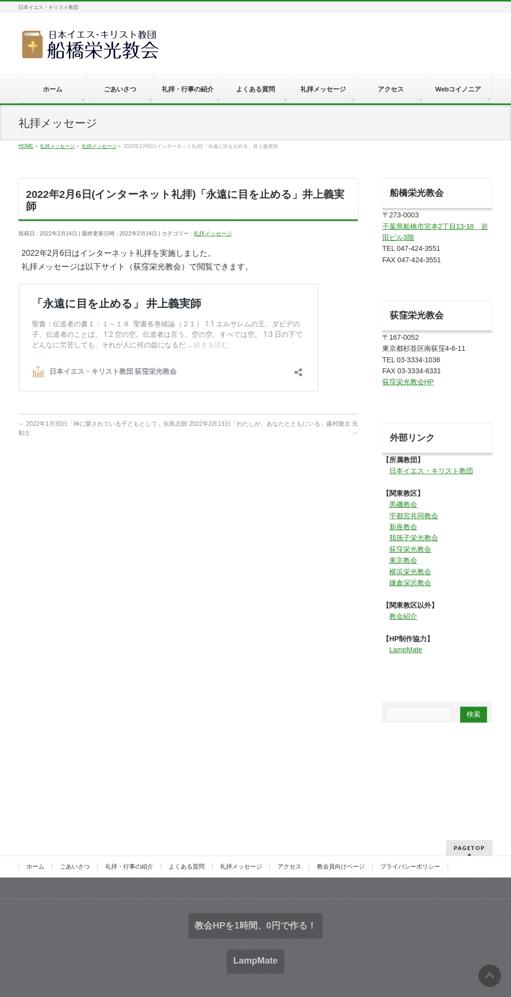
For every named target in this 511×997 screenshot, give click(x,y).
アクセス (289, 867)
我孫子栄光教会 (413, 538)
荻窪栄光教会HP (408, 382)
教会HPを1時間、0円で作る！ (255, 926)
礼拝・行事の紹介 (129, 867)
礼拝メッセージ (213, 233)
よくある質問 (187, 867)
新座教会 (403, 527)
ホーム (35, 867)
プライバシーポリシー (410, 867)
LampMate (405, 650)
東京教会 (403, 560)
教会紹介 (403, 616)
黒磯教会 (403, 504)
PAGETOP (469, 848)
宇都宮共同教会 (413, 516)
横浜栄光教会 (410, 572)
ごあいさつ (75, 867)
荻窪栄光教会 (410, 549)
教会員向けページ (341, 867)
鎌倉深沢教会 (410, 583)
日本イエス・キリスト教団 (431, 471)
